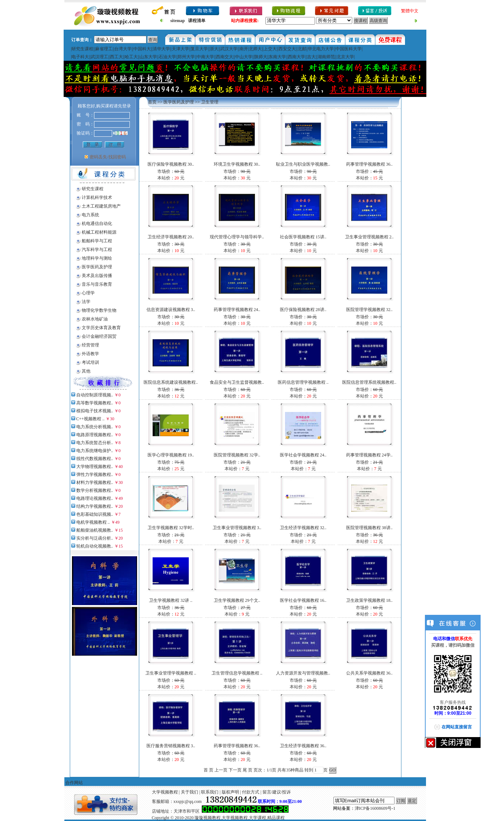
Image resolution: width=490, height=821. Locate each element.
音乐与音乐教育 (97, 284)
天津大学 (180, 48)
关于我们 (189, 792)
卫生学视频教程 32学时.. (171, 527)
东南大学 (277, 56)
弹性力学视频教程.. (94, 474)
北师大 (255, 48)
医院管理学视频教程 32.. (369, 309)
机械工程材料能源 (99, 232)
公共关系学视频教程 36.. (369, 673)
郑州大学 (186, 56)
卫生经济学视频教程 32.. (303, 527)
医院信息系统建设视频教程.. (171, 382)
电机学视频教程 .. (93, 522)
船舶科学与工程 (97, 240)
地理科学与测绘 (97, 258)
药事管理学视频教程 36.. (369, 164)
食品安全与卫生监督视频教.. (237, 382)
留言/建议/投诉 (277, 792)
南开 (243, 48)
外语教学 (90, 353)
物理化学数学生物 (99, 310)
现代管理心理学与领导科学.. (237, 236)
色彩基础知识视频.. (94, 514)
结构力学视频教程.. (94, 506)
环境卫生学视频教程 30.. (237, 164)
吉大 (311, 56)
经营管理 (90, 345)
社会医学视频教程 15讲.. (303, 236)
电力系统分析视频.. (94, 426)
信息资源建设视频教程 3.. (170, 309)
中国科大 (142, 48)
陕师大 (260, 56)
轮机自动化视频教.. (94, 546)
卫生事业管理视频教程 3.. (237, 527)
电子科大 (80, 56)
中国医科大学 (349, 48)
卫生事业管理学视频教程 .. (170, 673)
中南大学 (205, 56)
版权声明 (230, 792)
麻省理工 (103, 48)
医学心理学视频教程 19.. (171, 455)
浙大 (214, 48)
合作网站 (74, 782)
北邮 (302, 48)
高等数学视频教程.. (94, 402)
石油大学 (167, 56)
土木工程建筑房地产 (101, 206)
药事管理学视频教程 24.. (237, 309)
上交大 (270, 48)
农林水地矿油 (95, 319)
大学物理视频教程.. (94, 466)
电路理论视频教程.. (94, 498)
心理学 (88, 292)
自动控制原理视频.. (94, 394)
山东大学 (148, 56)
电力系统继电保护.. (94, 450)
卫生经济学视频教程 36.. (303, 745)
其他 (86, 371)
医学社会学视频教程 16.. (303, 600)
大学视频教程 (165, 792)
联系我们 (209, 792)
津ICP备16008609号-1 (375, 808)
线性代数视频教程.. (94, 458)
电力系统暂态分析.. (94, 442)
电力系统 (90, 214)
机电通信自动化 (97, 223)
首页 (152, 102)
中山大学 (243, 56)
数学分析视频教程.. (94, 490)
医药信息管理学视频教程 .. (303, 382)
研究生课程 (82, 48)
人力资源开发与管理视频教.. (303, 673)
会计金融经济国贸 (99, 336)
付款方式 (250, 792)
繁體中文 (409, 10)
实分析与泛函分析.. (94, 538)
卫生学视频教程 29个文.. (237, 600)
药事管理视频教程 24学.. (369, 455)
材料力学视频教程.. (94, 482)
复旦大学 (199, 48)
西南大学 (296, 56)
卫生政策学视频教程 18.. (369, 600)
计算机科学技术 (97, 197)
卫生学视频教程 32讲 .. (170, 600)
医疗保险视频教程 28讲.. (303, 309)
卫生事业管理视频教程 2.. (369, 236)
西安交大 (287, 48)
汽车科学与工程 (97, 249)
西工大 (116, 56)
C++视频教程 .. (90, 418)
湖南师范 (326, 56)
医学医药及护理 (97, 266)
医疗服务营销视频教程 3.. (170, 745)
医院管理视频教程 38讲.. (369, 527)
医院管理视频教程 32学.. (237, 455)
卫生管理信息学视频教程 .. (237, 673)
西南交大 (224, 56)
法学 (86, 301)
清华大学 (161, 48)
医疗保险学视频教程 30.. (171, 164)
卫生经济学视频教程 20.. (171, 236)
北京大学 (345, 56)
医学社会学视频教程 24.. (303, 455)
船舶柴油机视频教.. (94, 530)
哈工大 (131, 56)
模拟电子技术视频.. (94, 410)
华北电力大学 (321, 48)
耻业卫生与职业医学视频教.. (303, 164)
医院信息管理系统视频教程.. (369, 382)
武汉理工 (99, 56)
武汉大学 (229, 48)
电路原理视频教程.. (94, 434)
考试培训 (90, 362)
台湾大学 (123, 48)
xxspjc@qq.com (188, 801)
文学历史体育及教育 (101, 327)
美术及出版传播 (97, 275)
